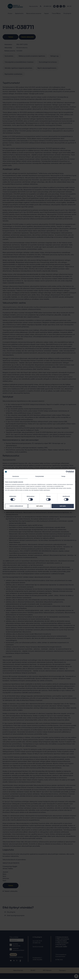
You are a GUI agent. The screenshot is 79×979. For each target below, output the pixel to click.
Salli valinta (39, 506)
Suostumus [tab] (15, 476)
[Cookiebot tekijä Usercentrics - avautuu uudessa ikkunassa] (67, 472)
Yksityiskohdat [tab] (39, 476)
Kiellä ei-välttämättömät (16, 506)
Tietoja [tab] (63, 476)
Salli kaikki (63, 506)
